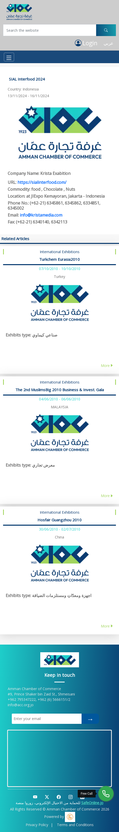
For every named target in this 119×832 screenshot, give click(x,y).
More (107, 365)
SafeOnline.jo (92, 802)
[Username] (49, 30)
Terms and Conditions (75, 824)
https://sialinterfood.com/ (41, 182)
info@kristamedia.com (41, 215)
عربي (108, 43)
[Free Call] (106, 793)
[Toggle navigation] (9, 57)
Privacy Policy (37, 824)
